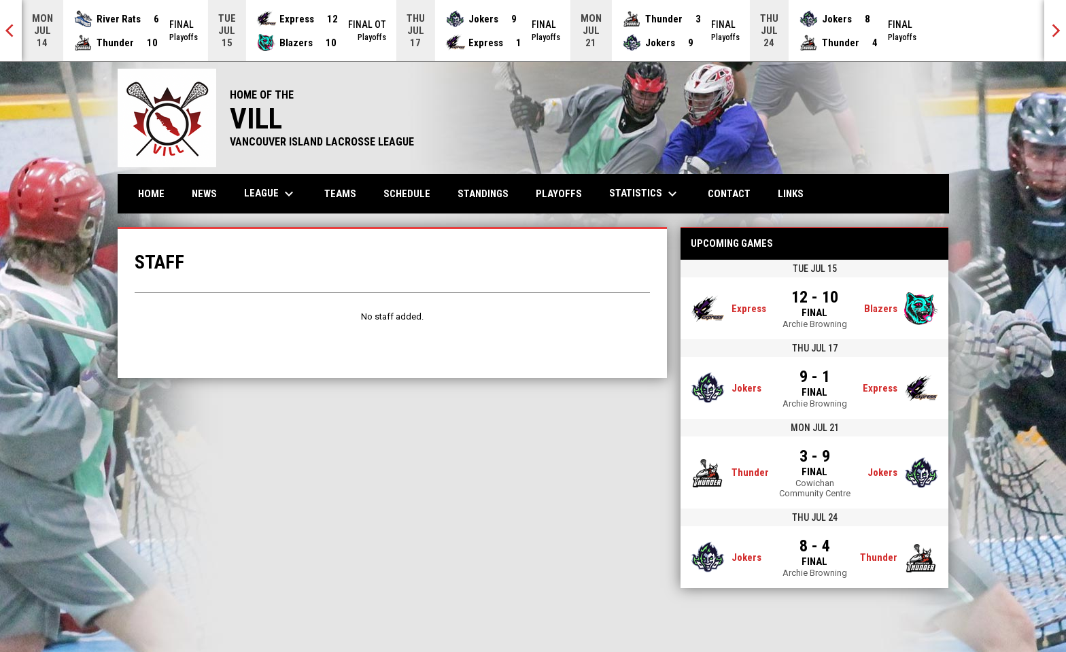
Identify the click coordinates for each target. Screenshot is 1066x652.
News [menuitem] (204, 194)
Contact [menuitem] (729, 194)
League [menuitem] (270, 194)
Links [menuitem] (791, 194)
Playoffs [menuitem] (559, 194)
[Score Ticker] (533, 30)
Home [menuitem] (151, 194)
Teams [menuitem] (340, 194)
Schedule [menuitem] (406, 194)
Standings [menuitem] (483, 194)
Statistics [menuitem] (645, 194)
